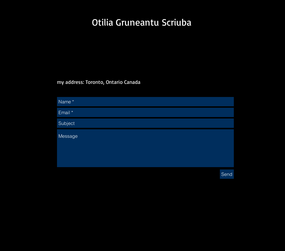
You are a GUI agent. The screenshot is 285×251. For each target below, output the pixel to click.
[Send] (227, 174)
